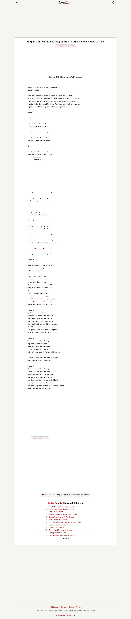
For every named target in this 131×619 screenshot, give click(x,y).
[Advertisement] (65, 20)
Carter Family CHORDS (40, 438)
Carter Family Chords (65, 46)
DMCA (71, 607)
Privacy (78, 607)
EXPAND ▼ (65, 538)
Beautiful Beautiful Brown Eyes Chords (63, 514)
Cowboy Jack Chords (56, 527)
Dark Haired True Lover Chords (60, 530)
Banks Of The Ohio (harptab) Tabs (61, 509)
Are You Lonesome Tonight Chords (61, 506)
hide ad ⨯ (37, 159)
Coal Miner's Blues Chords (58, 525)
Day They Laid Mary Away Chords (61, 535)
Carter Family (54, 503)
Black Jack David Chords (58, 520)
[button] (17, 3)
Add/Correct (54, 607)
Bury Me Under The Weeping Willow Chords (65, 522)
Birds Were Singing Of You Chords (61, 517)
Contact (63, 607)
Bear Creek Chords (56, 512)
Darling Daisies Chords (57, 533)
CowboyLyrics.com (64, 615)
